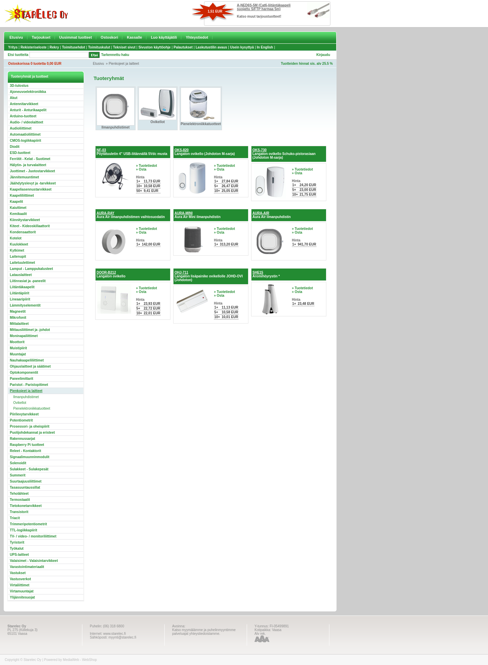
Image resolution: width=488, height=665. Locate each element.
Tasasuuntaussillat (25, 487)
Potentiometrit (21, 420)
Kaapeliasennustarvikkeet (31, 189)
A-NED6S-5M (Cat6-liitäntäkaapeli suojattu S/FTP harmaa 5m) (263, 7)
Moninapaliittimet (24, 336)
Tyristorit (17, 542)
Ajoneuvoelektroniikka (28, 92)
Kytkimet (17, 250)
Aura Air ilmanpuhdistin (271, 215)
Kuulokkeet (19, 244)
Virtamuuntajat (22, 591)
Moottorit (17, 342)
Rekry (54, 47)
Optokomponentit (24, 372)
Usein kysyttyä (242, 47)
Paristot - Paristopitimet (29, 385)
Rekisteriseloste (34, 47)
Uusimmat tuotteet (75, 37)
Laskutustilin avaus (211, 47)
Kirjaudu (323, 55)
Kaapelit (16, 201)
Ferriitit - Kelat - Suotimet (30, 159)
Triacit (15, 518)
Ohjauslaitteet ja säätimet (30, 366)
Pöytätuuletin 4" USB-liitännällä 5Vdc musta (132, 152)
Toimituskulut (99, 47)
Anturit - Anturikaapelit (28, 110)
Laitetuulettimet (22, 263)
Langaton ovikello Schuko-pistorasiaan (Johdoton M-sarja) (284, 153)
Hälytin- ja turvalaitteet (28, 165)
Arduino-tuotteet (23, 116)
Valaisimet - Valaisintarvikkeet (34, 561)
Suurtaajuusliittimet (25, 481)
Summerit (17, 475)
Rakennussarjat (22, 439)
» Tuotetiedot (146, 166)
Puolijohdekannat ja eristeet (32, 432)
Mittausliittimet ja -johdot (30, 330)
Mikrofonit (18, 317)
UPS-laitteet (19, 554)
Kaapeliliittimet (22, 195)
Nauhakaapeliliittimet (27, 360)
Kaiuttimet (18, 208)
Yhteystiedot (197, 37)
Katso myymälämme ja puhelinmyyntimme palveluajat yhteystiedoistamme (204, 631)
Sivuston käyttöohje (154, 47)
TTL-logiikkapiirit (23, 530)
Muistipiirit (18, 348)
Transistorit (19, 512)
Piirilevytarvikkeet (24, 414)
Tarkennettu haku (115, 55)
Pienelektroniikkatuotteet (31, 408)
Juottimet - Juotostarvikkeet (32, 171)
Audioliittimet (21, 128)
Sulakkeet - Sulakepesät (29, 469)
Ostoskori (109, 37)
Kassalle (134, 37)
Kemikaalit (18, 214)
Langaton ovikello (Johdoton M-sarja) (205, 152)
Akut (13, 98)
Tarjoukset (41, 37)
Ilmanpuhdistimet (26, 397)
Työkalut (16, 548)
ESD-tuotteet (20, 153)
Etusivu (16, 37)
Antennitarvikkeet (24, 104)
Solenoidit (18, 463)
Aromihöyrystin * (266, 274)
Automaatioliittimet (25, 134)
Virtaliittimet (19, 585)
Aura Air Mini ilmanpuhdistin (198, 215)
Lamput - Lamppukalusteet (31, 269)
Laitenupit (18, 256)
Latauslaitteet (21, 275)
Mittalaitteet (19, 324)
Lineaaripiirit (20, 299)
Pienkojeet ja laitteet (124, 63)
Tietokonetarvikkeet (26, 506)
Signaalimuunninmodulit (29, 457)
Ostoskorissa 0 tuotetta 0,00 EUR (34, 63)
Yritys (13, 47)
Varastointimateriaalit (27, 567)
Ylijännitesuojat (22, 597)
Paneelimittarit (21, 378)
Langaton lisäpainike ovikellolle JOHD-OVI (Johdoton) (209, 276)
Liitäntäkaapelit (22, 287)
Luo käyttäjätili (164, 37)
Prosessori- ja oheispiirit (29, 426)
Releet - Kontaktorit (25, 451)
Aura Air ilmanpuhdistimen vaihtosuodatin (131, 215)
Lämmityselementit (25, 305)
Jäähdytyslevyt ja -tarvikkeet (33, 183)
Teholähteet (19, 493)
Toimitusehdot (73, 47)
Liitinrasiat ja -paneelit (28, 281)
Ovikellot (19, 403)
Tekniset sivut (124, 47)
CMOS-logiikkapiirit (25, 140)
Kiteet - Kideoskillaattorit (30, 226)
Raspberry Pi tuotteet (27, 445)
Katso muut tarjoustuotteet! (259, 16)
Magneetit (18, 311)
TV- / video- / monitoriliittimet (33, 536)
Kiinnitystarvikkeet (25, 220)
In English (265, 47)
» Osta (141, 169)
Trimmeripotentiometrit (28, 524)
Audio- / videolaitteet (26, 122)
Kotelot (15, 238)
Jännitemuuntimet (24, 177)
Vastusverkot (20, 579)
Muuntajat (18, 354)
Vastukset (18, 573)
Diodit (14, 147)
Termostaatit (20, 500)
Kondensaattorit (23, 232)
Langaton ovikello (111, 274)
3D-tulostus (19, 85)
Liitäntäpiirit (19, 293)
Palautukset (183, 47)
